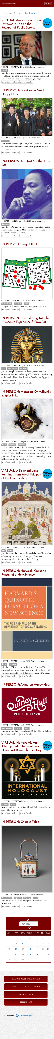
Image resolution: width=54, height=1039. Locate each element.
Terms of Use (26, 1002)
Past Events (30, 13)
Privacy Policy (26, 994)
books (4, 664)
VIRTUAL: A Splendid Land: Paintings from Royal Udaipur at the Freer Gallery (21, 474)
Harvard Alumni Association (26, 979)
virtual (4, 70)
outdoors (22, 445)
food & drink (12, 369)
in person (5, 141)
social (26, 304)
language (27, 898)
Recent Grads (6, 304)
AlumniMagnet (24, 1015)
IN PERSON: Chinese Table (20, 822)
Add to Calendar (26, 82)
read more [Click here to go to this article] (15, 82)
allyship (4, 804)
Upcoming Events (12, 13)
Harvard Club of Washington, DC (9, 3)
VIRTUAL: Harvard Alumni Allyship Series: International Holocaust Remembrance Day (21, 746)
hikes (4, 445)
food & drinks (7, 728)
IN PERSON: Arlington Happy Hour (25, 684)
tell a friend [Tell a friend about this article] (6, 82)
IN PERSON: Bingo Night (19, 244)
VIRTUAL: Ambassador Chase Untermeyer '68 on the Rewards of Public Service (21, 24)
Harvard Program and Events (26, 987)
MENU (48, 3)
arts (3, 369)
